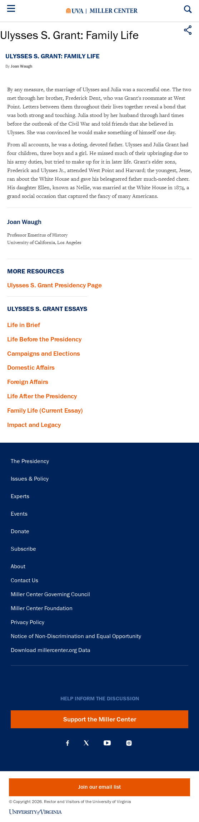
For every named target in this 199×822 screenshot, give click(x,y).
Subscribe (23, 549)
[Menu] (12, 9)
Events (19, 513)
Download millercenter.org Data (50, 650)
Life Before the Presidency (44, 339)
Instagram (129, 743)
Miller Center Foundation (42, 608)
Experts (20, 496)
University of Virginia (75, 10)
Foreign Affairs (27, 382)
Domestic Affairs (31, 367)
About (18, 566)
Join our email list (99, 787)
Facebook (67, 743)
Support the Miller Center (99, 719)
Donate (20, 531)
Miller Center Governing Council (50, 594)
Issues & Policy (30, 478)
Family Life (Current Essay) (45, 410)
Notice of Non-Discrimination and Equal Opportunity (76, 636)
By (18, 66)
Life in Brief (23, 325)
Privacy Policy (27, 622)
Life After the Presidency (42, 396)
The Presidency (30, 461)
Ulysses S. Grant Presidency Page (54, 285)
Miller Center (114, 10)
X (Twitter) (86, 743)
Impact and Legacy (34, 425)
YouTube (107, 743)
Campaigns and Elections (43, 354)
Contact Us (24, 580)
